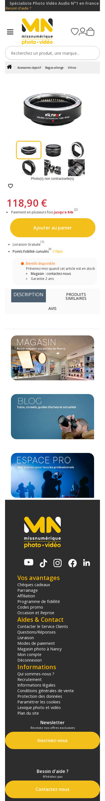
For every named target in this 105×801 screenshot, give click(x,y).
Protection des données (39, 696)
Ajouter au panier (52, 228)
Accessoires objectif (29, 68)
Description (28, 294)
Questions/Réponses (36, 632)
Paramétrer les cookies (38, 702)
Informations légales (36, 685)
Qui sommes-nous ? (35, 673)
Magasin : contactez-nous (51, 273)
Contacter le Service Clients (42, 626)
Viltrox (72, 68)
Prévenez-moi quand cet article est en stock (60, 268)
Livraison (25, 637)
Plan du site (28, 713)
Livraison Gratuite (28, 244)
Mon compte (29, 654)
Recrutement (29, 679)
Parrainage (27, 590)
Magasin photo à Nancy (39, 649)
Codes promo (30, 607)
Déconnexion (29, 660)
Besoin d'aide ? (18, 8)
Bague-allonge (54, 68)
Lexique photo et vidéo (39, 707)
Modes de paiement (36, 643)
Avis (52, 308)
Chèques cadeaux (33, 584)
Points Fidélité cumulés (31, 251)
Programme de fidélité (38, 601)
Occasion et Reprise (35, 612)
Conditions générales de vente (45, 690)
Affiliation (26, 596)
